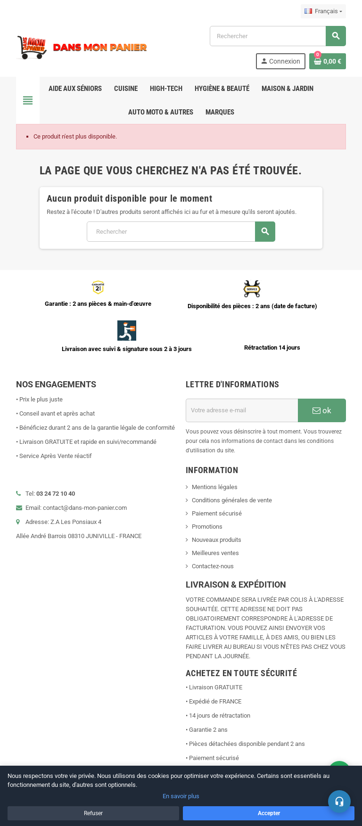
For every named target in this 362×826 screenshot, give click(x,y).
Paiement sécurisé (217, 513)
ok (322, 410)
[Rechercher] (278, 36)
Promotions (207, 526)
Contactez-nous (213, 566)
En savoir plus (181, 796)
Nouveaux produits (216, 539)
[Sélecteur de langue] (323, 11)
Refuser (93, 813)
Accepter (269, 813)
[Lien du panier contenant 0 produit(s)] (327, 61)
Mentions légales (215, 487)
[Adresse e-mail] (242, 410)
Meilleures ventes (215, 552)
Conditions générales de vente (232, 500)
